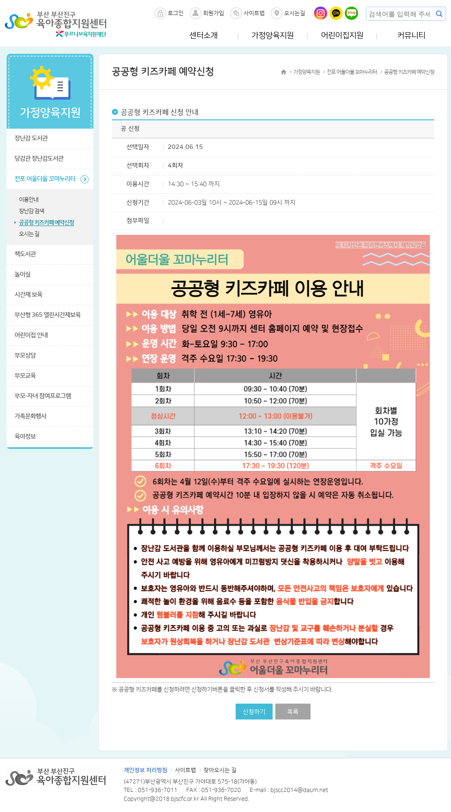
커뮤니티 (411, 35)
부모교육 (25, 375)
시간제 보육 (28, 294)
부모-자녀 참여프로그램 (43, 396)
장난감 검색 (31, 211)
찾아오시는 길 (220, 770)
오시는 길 (29, 234)
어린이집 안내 (31, 335)
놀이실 (22, 274)
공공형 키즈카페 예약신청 (46, 222)
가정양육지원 (272, 35)
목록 (293, 712)
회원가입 (213, 13)
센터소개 (203, 35)
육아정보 (25, 436)
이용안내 (28, 200)
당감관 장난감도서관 (39, 158)
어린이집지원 (342, 35)
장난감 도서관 (31, 138)
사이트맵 (254, 13)
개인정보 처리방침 (145, 770)
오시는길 (294, 13)
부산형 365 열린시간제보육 (48, 315)
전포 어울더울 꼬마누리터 (45, 178)
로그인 (176, 13)
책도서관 (25, 254)
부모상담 (25, 355)
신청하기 (254, 712)
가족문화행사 (30, 416)
